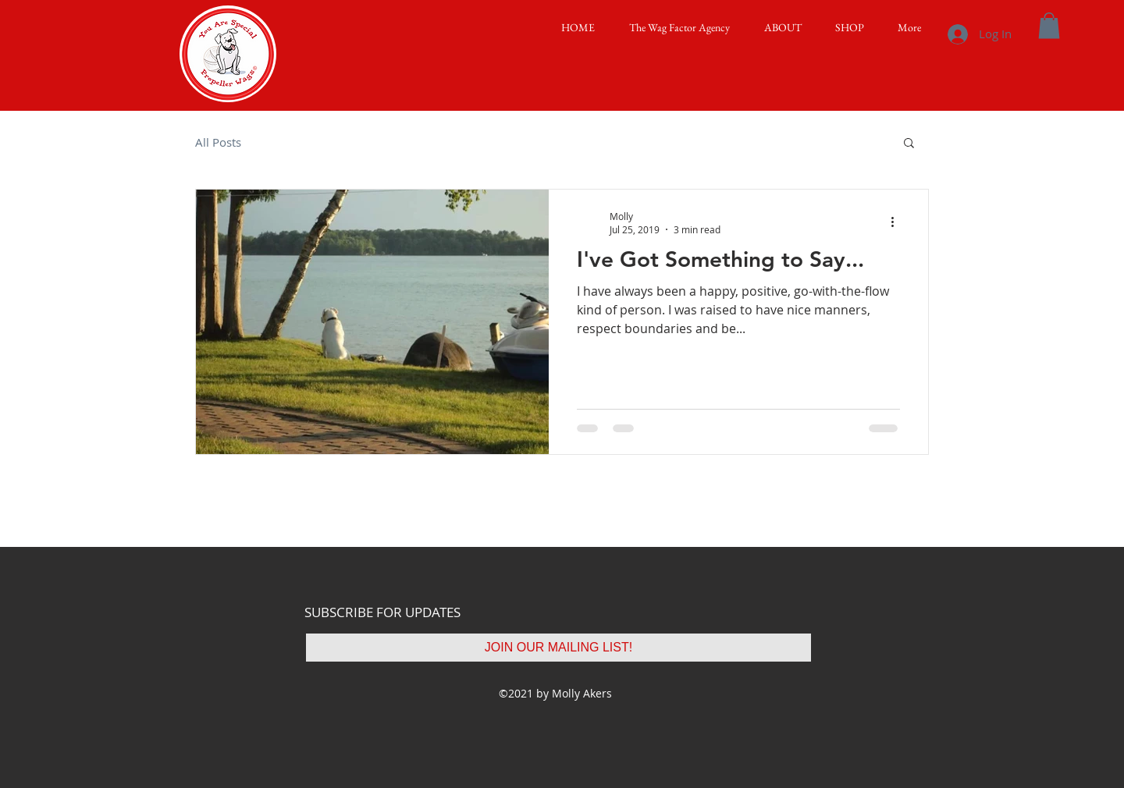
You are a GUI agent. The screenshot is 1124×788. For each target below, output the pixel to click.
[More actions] (897, 222)
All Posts (218, 142)
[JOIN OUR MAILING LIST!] (558, 647)
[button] (777, 27)
